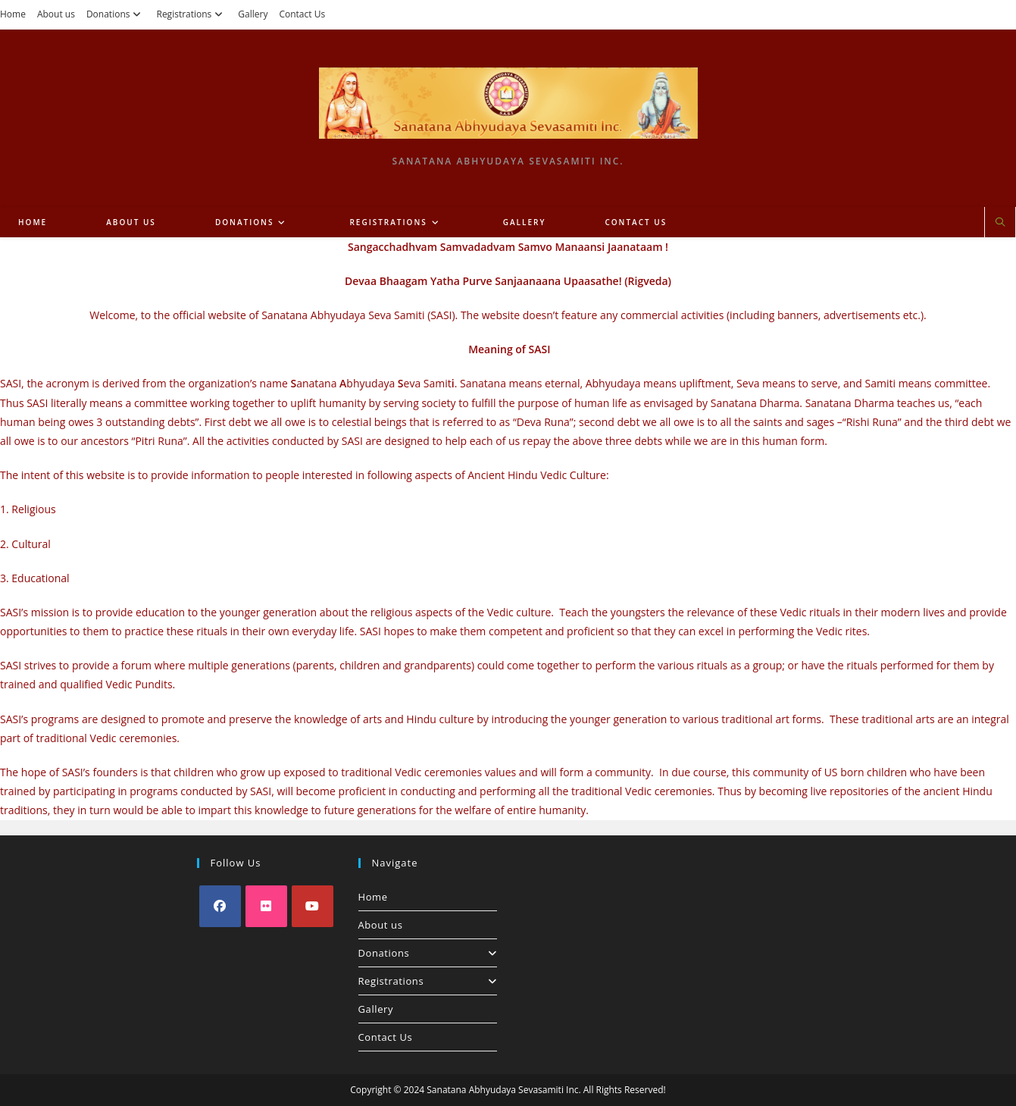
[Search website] (1000, 223)
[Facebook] (220, 906)
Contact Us (302, 14)
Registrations (191, 14)
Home (13, 14)
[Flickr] (266, 906)
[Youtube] (312, 906)
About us (56, 14)
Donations (115, 14)
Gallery (252, 14)
